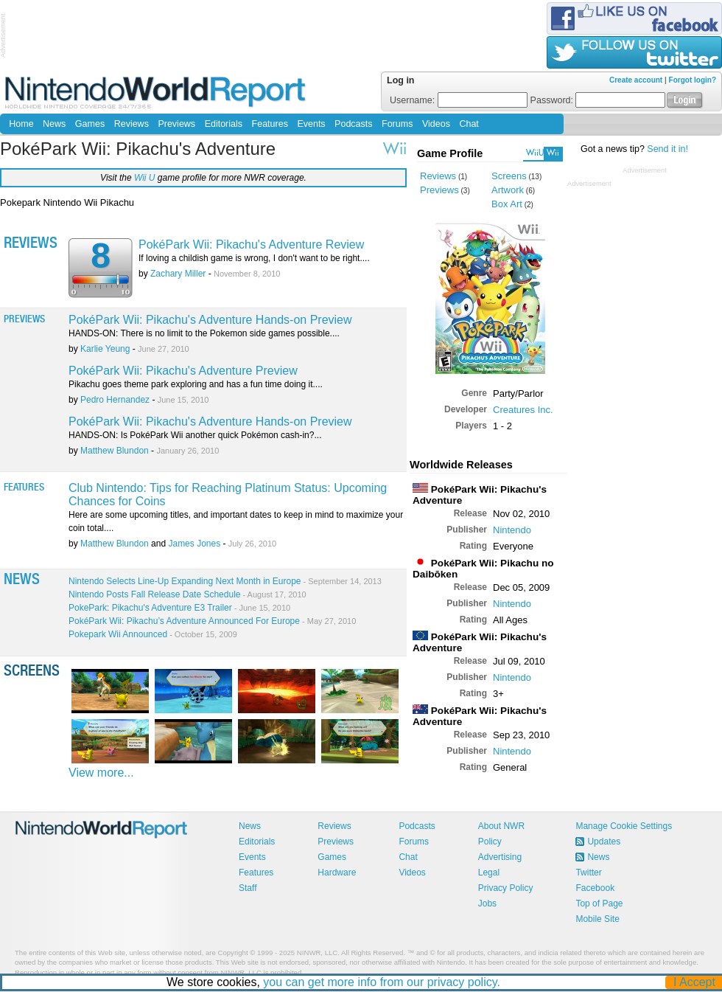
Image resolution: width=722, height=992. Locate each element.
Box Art (506, 203)
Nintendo (512, 529)
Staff (247, 888)
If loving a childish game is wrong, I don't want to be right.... (254, 258)
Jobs (487, 903)
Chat (468, 124)
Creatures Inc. (523, 409)
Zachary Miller (178, 273)
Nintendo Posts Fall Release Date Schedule (187, 594)
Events (311, 124)
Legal (489, 872)
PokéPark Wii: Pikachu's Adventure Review (251, 244)
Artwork (507, 189)
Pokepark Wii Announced (153, 634)
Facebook (594, 888)
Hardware (337, 872)
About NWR (501, 826)
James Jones (194, 543)
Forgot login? (692, 80)
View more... (101, 772)
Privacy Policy (505, 888)
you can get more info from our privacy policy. (382, 982)
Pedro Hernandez (115, 400)
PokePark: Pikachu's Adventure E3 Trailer (179, 608)
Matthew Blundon (114, 450)
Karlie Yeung (105, 349)
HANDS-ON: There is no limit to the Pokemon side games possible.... (204, 333)
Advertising (500, 857)
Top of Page (599, 903)
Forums (397, 124)
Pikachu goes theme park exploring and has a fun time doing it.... (196, 384)
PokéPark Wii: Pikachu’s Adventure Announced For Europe (212, 621)
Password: (598, 100)
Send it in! (667, 149)
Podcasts (353, 124)
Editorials (223, 124)
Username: (459, 100)
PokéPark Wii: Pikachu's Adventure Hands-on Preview (210, 319)
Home (21, 124)
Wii (553, 153)
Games (90, 124)
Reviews (131, 124)
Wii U (144, 178)
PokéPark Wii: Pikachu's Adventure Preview (183, 370)
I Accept (695, 982)
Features (270, 124)
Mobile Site (597, 919)
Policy (490, 841)
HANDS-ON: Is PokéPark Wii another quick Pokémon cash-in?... (195, 435)
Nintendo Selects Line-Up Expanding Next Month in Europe (225, 581)
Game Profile (450, 153)
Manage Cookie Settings (623, 826)
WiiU (535, 153)
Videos (436, 124)
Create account (635, 80)
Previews (176, 124)
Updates (603, 841)
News (54, 124)
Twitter (588, 872)
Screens (509, 175)
